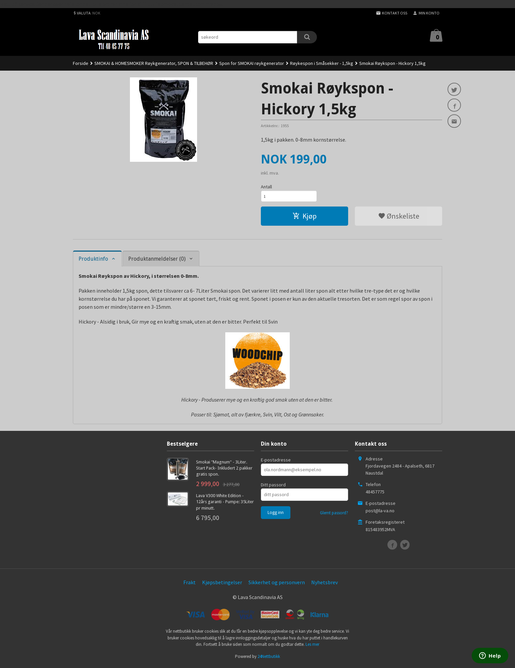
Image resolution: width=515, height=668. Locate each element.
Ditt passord (273, 486)
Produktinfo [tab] (93, 260)
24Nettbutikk (269, 658)
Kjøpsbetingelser (222, 584)
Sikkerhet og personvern (276, 584)
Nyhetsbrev (324, 584)
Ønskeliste (398, 217)
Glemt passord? (334, 514)
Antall (266, 187)
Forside (80, 63)
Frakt (189, 584)
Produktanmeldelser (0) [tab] (157, 260)
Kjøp (304, 217)
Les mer (312, 646)
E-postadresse (276, 461)
